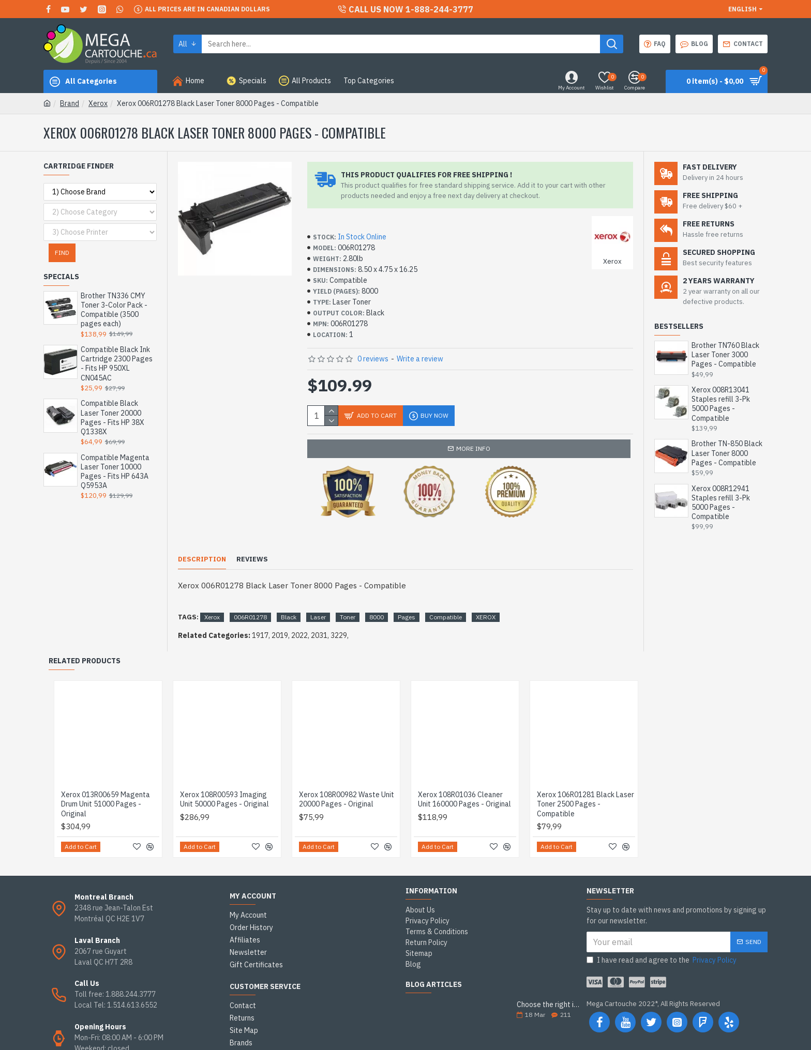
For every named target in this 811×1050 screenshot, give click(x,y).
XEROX (485, 591)
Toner (347, 591)
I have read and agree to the (662, 934)
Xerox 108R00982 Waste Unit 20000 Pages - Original (346, 773)
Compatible (445, 591)
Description (202, 546)
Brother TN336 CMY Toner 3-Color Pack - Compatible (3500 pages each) (114, 310)
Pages (406, 591)
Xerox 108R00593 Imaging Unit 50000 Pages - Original (224, 773)
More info (473, 448)
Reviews (252, 546)
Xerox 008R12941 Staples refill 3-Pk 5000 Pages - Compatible (721, 503)
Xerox (98, 103)
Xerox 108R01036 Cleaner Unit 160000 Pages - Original (464, 773)
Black (288, 591)
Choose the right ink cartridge (548, 979)
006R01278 (250, 591)
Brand (69, 103)
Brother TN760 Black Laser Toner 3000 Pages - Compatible (725, 355)
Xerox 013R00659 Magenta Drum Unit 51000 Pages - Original (105, 778)
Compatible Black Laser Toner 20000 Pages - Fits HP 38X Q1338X (112, 417)
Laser (318, 591)
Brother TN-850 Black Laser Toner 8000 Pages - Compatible (727, 453)
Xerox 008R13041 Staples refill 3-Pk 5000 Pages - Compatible (721, 404)
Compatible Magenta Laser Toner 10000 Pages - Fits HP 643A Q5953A (115, 472)
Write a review (420, 358)
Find (62, 252)
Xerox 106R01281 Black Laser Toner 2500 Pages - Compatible (585, 778)
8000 (376, 591)
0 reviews (372, 358)
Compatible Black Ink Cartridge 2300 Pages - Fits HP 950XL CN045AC (117, 364)
